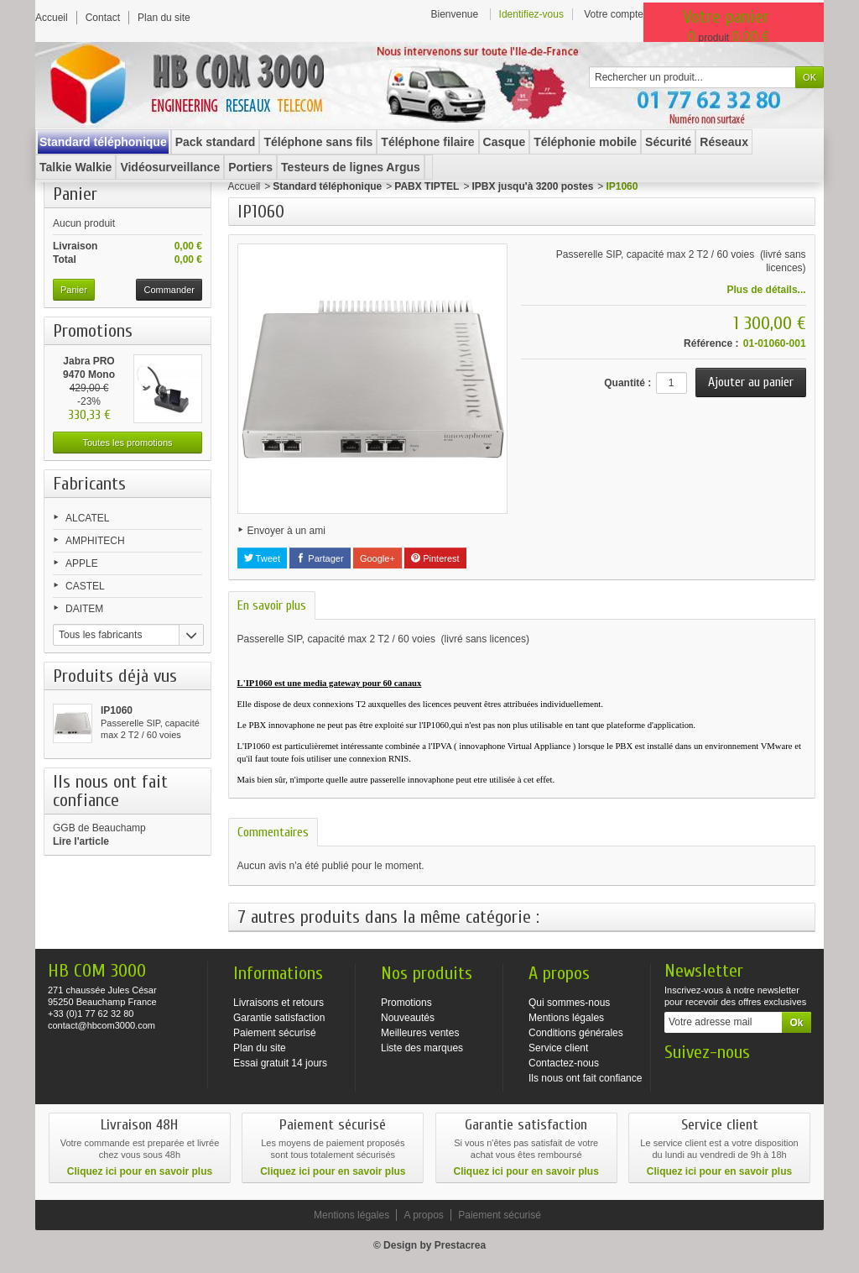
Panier (75, 194)
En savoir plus (271, 605)
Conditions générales (575, 1033)
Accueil (244, 186)
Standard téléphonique (327, 186)
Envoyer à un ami (286, 531)
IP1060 (117, 710)
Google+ (377, 558)
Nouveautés (408, 1018)
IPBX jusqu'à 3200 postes (532, 186)
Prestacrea (460, 1245)
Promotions (93, 331)
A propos (423, 1215)
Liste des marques (422, 1048)
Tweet (262, 558)
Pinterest (435, 558)
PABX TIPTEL (426, 186)
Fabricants (89, 484)
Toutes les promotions (128, 442)
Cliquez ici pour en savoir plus (139, 1171)
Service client (558, 1048)
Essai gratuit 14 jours (280, 1063)
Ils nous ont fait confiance (585, 1078)
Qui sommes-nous (569, 1002)
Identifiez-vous (531, 14)
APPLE (81, 563)
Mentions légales (566, 1018)
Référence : (711, 343)
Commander (169, 290)
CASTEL (85, 586)
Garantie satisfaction (279, 1018)
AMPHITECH (95, 541)
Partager (319, 558)
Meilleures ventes (420, 1033)
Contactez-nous (563, 1063)
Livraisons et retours (278, 1002)
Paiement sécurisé (274, 1033)
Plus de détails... (766, 290)
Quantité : (627, 383)
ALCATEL (87, 518)
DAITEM (84, 609)
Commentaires (273, 832)
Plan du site (259, 1048)
